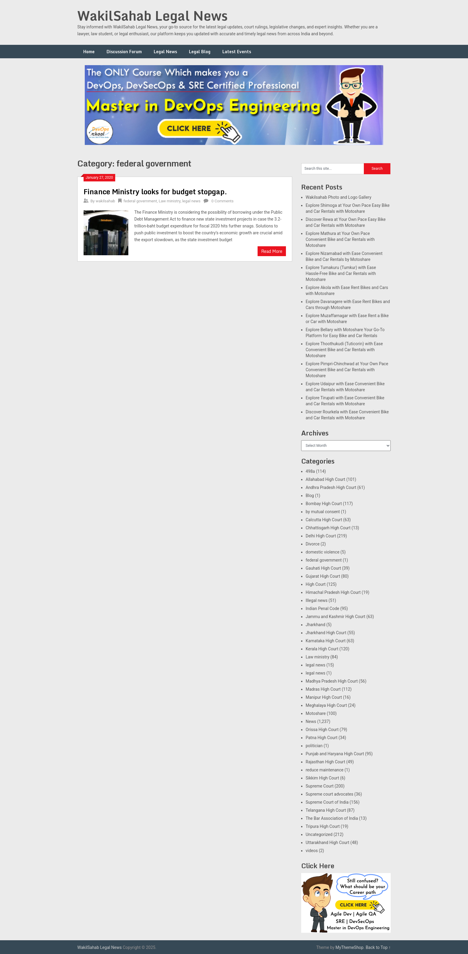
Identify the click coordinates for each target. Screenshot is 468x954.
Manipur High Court (324, 697)
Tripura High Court (323, 826)
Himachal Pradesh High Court (333, 592)
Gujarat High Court (323, 576)
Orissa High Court (322, 729)
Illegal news (316, 600)
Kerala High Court (322, 648)
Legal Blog (199, 51)
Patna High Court (322, 737)
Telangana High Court (326, 810)
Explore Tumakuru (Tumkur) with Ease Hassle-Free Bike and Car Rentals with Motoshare (341, 273)
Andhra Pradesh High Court (331, 487)
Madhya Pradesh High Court (332, 681)
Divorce (313, 544)
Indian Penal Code (322, 608)
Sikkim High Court (322, 778)
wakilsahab (105, 201)
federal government (140, 201)
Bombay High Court (324, 503)
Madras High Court (323, 689)
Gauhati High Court (323, 568)
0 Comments (222, 201)
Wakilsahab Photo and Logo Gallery (338, 197)
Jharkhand (315, 624)
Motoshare (316, 713)
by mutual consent (323, 511)
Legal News (165, 51)
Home (89, 51)
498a (310, 471)
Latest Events (236, 51)
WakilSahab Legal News (152, 15)
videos (312, 850)
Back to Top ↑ (378, 947)
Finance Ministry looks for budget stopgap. (155, 191)
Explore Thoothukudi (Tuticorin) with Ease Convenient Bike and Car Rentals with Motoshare (344, 349)
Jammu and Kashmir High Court (335, 616)
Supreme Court (320, 786)
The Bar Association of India (332, 818)
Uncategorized (319, 834)
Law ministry (170, 201)
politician (314, 745)
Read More (271, 251)
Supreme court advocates (329, 794)
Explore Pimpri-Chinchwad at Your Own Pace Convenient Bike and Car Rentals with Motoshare (347, 369)
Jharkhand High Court (326, 632)
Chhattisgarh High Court (328, 527)
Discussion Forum (124, 51)
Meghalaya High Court (326, 705)
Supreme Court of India (327, 802)
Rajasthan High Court (325, 761)
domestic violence (322, 552)
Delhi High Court (321, 535)
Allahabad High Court (325, 479)
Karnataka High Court (326, 640)
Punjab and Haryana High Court (335, 753)
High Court (316, 584)
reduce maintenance (325, 770)
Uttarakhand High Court (327, 842)
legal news (191, 201)
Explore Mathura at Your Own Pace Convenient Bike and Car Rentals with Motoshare (340, 239)
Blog (310, 495)
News (311, 721)
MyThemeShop (349, 947)
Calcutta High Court (324, 519)
